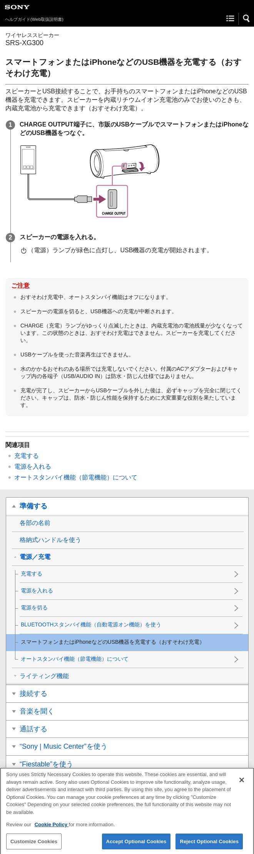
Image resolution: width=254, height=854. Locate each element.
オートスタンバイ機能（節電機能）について (75, 477)
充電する (26, 455)
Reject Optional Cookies (209, 846)
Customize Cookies (33, 846)
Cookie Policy (52, 829)
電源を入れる (32, 466)
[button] (246, 18)
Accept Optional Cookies (136, 846)
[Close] (241, 784)
